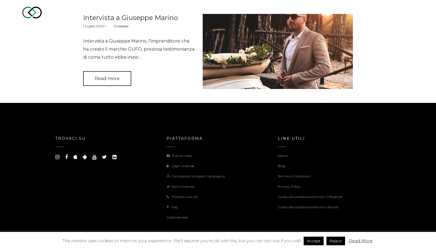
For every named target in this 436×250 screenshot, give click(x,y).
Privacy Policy (289, 186)
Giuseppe (118, 26)
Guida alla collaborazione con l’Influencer (310, 197)
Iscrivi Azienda (180, 186)
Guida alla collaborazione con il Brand (308, 207)
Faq (172, 207)
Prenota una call (182, 197)
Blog (281, 166)
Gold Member (178, 217)
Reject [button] (336, 241)
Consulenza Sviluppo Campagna (196, 176)
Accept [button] (313, 241)
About (283, 156)
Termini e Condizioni (294, 176)
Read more (107, 78)
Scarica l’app (179, 156)
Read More (361, 240)
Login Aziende (180, 166)
